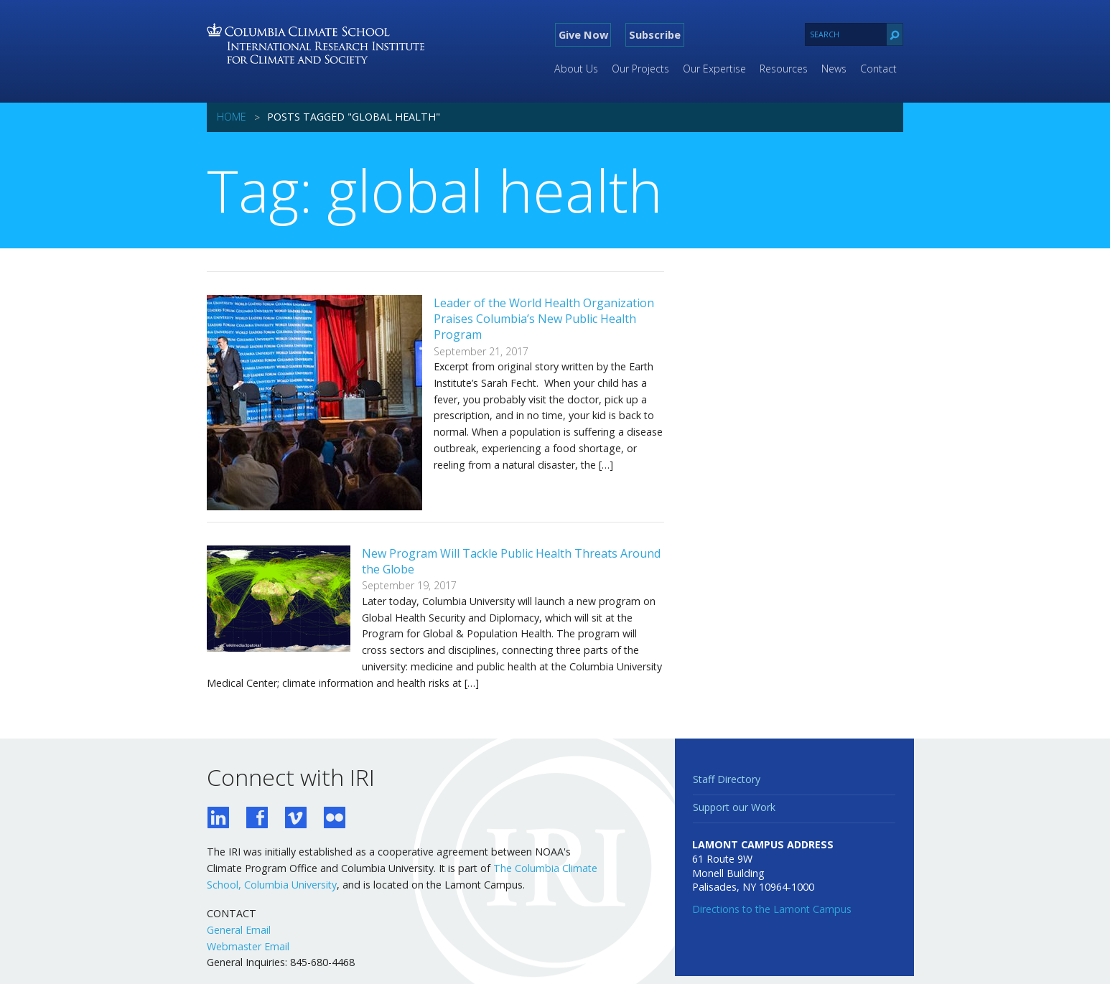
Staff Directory (726, 779)
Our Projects (640, 68)
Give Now (583, 34)
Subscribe (655, 34)
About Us (576, 68)
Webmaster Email (248, 946)
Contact (878, 68)
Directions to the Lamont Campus (772, 909)
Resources (784, 68)
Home (231, 116)
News (834, 68)
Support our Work (734, 807)
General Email (239, 930)
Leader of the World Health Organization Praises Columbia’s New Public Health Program (544, 319)
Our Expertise (714, 68)
